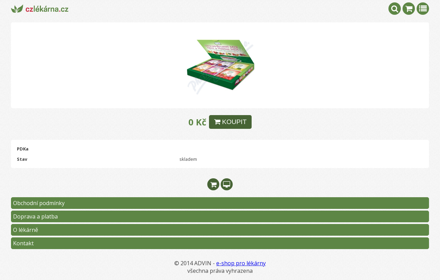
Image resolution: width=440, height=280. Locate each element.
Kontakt (23, 243)
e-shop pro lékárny (241, 263)
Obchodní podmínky (39, 203)
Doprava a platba (35, 216)
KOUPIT (230, 121)
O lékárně (25, 230)
